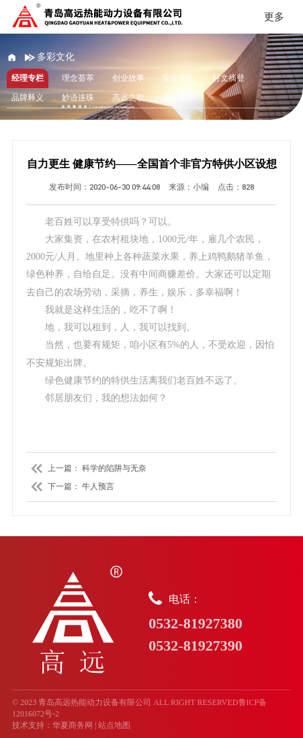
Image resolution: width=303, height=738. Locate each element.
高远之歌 (128, 97)
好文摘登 (228, 78)
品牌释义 (27, 97)
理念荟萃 (78, 78)
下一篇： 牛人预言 (70, 486)
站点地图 (114, 725)
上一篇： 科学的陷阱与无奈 (86, 468)
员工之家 (178, 97)
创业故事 (128, 78)
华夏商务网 (72, 725)
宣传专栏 (178, 78)
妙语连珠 (78, 97)
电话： (219, 623)
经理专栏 (27, 78)
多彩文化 (50, 57)
